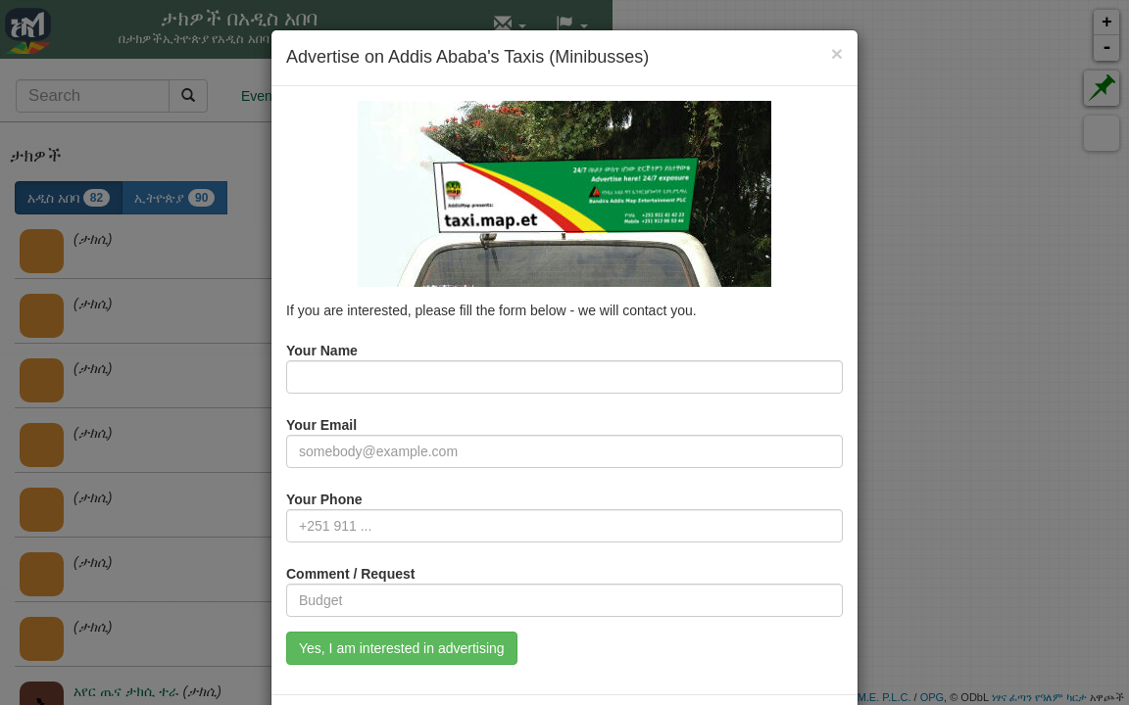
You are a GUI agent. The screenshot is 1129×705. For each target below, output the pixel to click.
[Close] (837, 53)
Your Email (321, 425)
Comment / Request (350, 574)
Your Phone (324, 499)
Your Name (322, 350)
